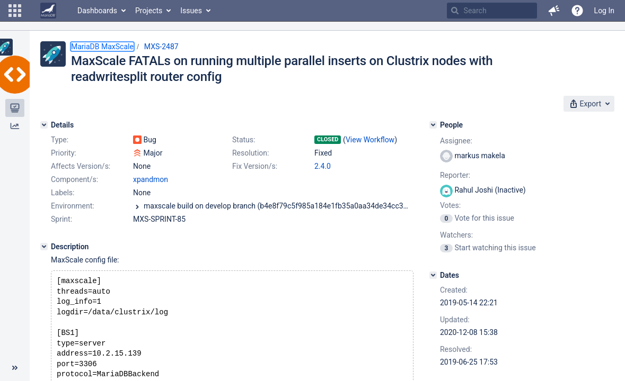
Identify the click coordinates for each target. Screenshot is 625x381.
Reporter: (455, 175)
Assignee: (456, 141)
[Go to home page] (48, 10)
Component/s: (74, 179)
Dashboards (97, 10)
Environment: (72, 206)
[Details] (44, 125)
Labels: (62, 192)
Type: (59, 139)
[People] (433, 125)
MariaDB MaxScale (102, 46)
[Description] (44, 246)
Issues (191, 10)
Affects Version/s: (80, 166)
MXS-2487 (161, 46)
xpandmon (150, 179)
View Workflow (370, 139)
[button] (14, 10)
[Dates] (433, 275)
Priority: (63, 153)
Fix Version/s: (254, 166)
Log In (604, 10)
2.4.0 (322, 166)
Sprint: (61, 219)
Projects (148, 10)
